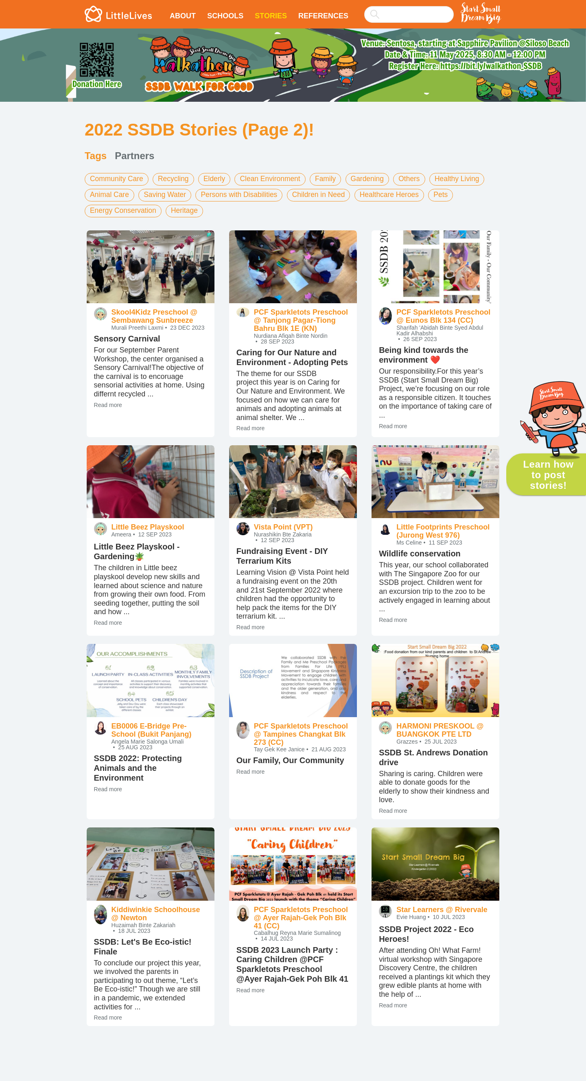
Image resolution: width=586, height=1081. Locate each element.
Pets (451, 194)
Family (332, 179)
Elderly (218, 179)
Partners (134, 155)
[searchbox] (409, 14)
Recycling (176, 179)
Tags (96, 155)
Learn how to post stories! (548, 475)
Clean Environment (275, 179)
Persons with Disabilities (243, 194)
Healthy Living (467, 179)
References (323, 16)
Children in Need (325, 194)
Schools (225, 16)
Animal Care (110, 194)
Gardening (375, 179)
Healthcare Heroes (398, 194)
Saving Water (167, 194)
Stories (271, 16)
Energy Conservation (124, 210)
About (183, 16)
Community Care (117, 179)
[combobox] (409, 8)
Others (418, 179)
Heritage (187, 210)
